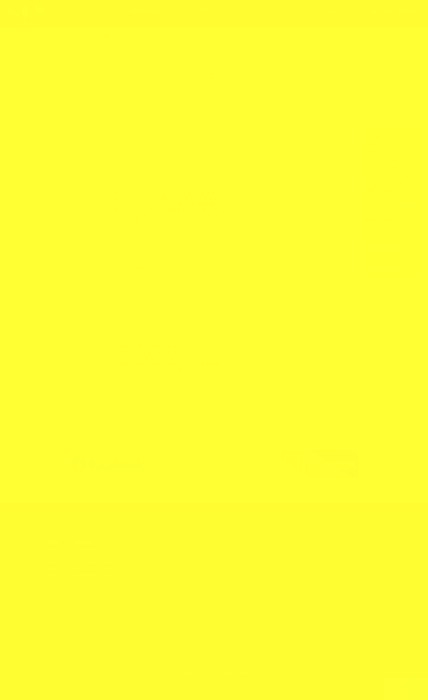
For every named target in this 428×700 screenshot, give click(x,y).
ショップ (331, 14)
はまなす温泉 (135, 279)
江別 (117, 132)
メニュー (269, 14)
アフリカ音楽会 (230, 126)
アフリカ (132, 120)
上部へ (417, 689)
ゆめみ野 (132, 126)
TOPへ (395, 689)
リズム (266, 126)
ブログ (206, 14)
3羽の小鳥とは (144, 14)
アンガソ (252, 126)
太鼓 (286, 126)
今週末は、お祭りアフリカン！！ (160, 258)
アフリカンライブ (202, 126)
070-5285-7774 (84, 552)
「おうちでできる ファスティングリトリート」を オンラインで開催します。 (391, 165)
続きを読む (243, 191)
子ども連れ (301, 126)
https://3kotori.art (86, 578)
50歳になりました (377, 179)
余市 (277, 126)
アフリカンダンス (155, 120)
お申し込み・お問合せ (393, 14)
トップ (82, 14)
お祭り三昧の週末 (136, 105)
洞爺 (293, 279)
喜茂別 (264, 279)
